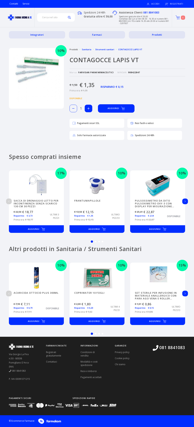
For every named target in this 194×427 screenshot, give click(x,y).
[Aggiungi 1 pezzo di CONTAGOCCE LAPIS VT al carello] (88, 108)
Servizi (26, 3)
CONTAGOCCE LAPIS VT (130, 49)
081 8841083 (151, 12)
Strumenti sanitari (104, 49)
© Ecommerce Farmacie (21, 420)
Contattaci (51, 361)
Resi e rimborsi (89, 371)
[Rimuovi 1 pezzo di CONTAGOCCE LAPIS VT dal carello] (73, 108)
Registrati (174, 3)
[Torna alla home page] (20, 17)
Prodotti (157, 34)
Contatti (13, 3)
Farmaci (97, 34)
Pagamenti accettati (91, 377)
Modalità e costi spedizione (89, 363)
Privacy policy (122, 352)
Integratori (37, 34)
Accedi (153, 3)
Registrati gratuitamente (53, 354)
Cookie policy (122, 358)
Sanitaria (86, 49)
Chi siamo (120, 364)
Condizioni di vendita (88, 354)
